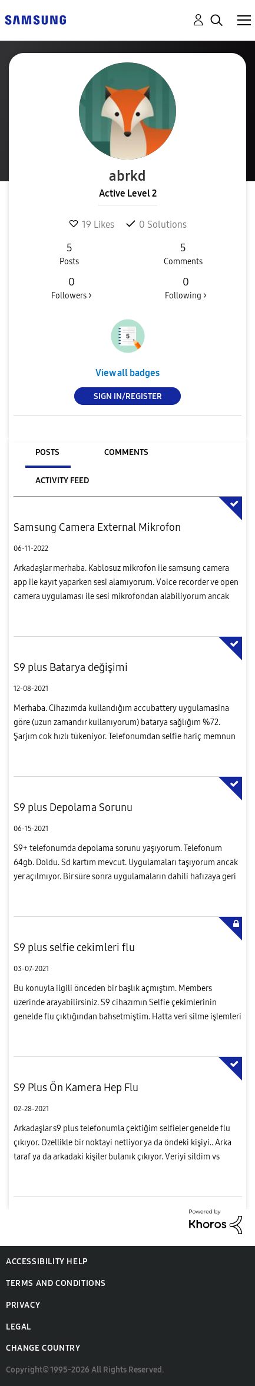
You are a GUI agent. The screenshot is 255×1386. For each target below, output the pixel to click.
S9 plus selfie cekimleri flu (74, 947)
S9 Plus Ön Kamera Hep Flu (76, 1087)
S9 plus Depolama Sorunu (73, 807)
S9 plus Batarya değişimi (71, 667)
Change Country (43, 1348)
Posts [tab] (47, 452)
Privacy (23, 1305)
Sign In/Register (128, 396)
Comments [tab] (126, 452)
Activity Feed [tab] (62, 481)
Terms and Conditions (56, 1283)
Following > (185, 288)
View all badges (127, 372)
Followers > (71, 288)
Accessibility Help (47, 1262)
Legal (18, 1327)
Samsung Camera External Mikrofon (97, 527)
